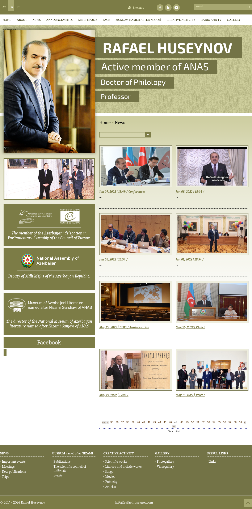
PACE (106, 19)
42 (149, 422)
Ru (18, 7)
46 (170, 422)
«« (103, 422)
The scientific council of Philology (70, 468)
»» (173, 426)
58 (235, 422)
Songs (109, 472)
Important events (14, 461)
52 (203, 422)
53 (208, 422)
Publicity (111, 482)
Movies (110, 477)
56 (224, 422)
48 (182, 422)
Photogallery (165, 461)
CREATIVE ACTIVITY (181, 19)
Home (104, 122)
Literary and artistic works (123, 466)
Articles (110, 487)
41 (143, 422)
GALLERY (234, 19)
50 (192, 422)
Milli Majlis (87, 19)
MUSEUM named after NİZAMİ (138, 19)
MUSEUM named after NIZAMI (72, 453)
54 (214, 422)
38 (127, 422)
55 (219, 422)
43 (154, 422)
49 (187, 422)
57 (229, 422)
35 (111, 422)
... (100, 197)
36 (117, 422)
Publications (62, 461)
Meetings (8, 466)
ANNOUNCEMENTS (59, 19)
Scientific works (116, 461)
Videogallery (165, 466)
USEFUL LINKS (217, 453)
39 (133, 422)
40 (138, 422)
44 (159, 422)
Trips (5, 477)
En (11, 7)
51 (198, 422)
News (36, 19)
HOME (7, 19)
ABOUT (22, 19)
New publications (14, 472)
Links (212, 461)
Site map (138, 7)
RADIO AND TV (211, 19)
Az (4, 7)
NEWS (4, 453)
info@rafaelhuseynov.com (134, 502)
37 (122, 422)
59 (240, 422)
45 (165, 422)
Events (58, 475)
